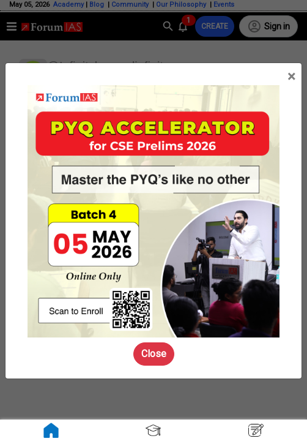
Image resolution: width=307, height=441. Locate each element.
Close (153, 354)
